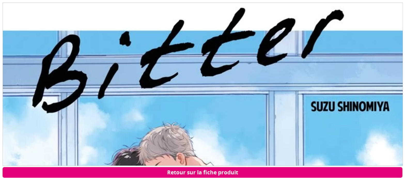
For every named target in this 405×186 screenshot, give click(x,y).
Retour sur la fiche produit (202, 172)
